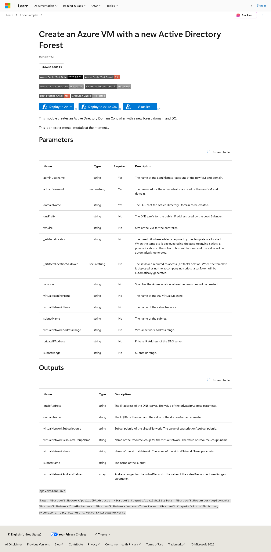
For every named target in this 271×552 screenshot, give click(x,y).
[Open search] (251, 6)
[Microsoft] (8, 5)
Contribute (76, 544)
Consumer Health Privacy (121, 544)
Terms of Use (154, 544)
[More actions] (262, 15)
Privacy (92, 544)
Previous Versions (38, 544)
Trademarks (175, 544)
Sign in (261, 5)
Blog (58, 544)
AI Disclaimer (13, 544)
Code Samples (29, 15)
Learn (9, 15)
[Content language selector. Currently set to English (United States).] (24, 534)
